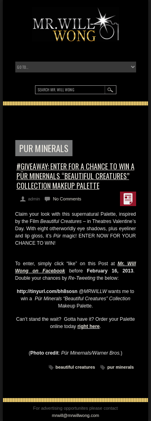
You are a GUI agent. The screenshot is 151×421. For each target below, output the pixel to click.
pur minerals (120, 367)
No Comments (67, 198)
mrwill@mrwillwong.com (75, 415)
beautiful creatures (75, 367)
